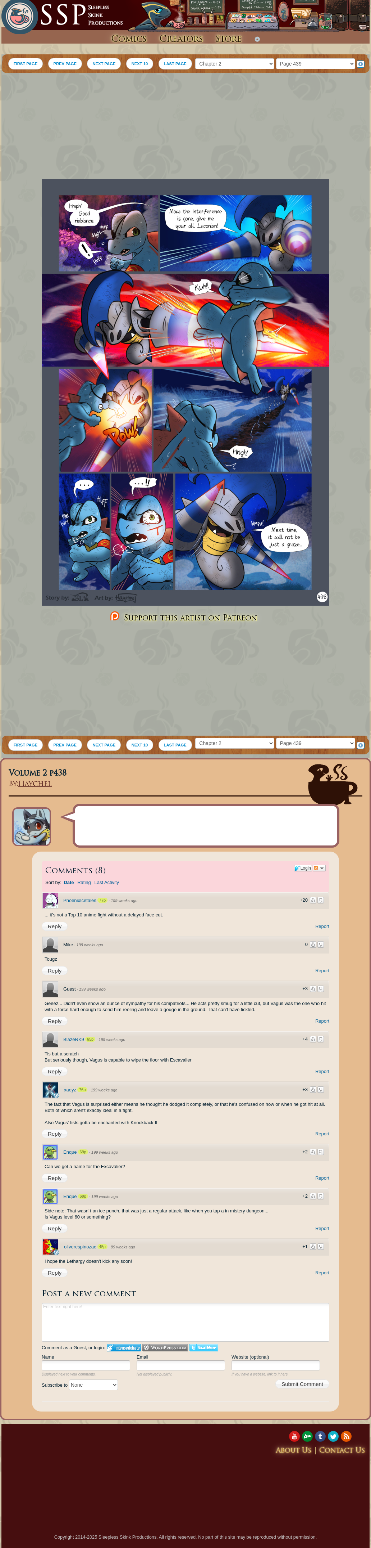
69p (83, 1152)
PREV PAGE (65, 64)
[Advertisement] (185, 127)
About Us (294, 1451)
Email (142, 1357)
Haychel (35, 784)
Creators (181, 39)
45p (102, 1246)
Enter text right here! (185, 1322)
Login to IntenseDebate (124, 1347)
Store (228, 39)
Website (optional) (250, 1357)
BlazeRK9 (73, 1039)
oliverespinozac (80, 1246)
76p (82, 1089)
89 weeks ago (123, 1247)
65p (90, 1039)
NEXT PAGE (103, 64)
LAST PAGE (175, 64)
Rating (84, 882)
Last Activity (106, 882)
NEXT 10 (140, 64)
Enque (70, 1152)
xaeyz (70, 1089)
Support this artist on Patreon (183, 616)
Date (69, 882)
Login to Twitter (203, 1347)
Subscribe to (80, 1385)
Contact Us (342, 1451)
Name (48, 1357)
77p (102, 900)
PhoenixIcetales (79, 900)
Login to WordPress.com (165, 1347)
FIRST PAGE (25, 64)
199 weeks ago (124, 900)
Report (322, 926)
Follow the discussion (319, 868)
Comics (129, 39)
